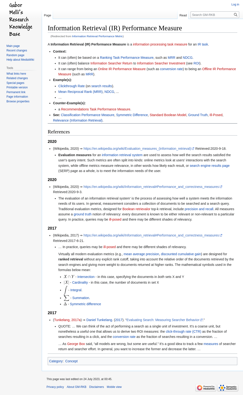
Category (56, 361)
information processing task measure (160, 44)
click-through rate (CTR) (183, 331)
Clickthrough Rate (71, 86)
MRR (171, 57)
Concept (71, 361)
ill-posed (115, 219)
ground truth (83, 214)
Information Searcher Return (111, 63)
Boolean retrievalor (136, 209)
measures (211, 344)
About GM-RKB (76, 387)
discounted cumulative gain (181, 254)
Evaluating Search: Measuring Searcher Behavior (162, 320)
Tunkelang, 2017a (67, 320)
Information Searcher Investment (161, 63)
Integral (75, 290)
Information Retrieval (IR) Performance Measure (88, 44)
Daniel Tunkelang (99, 320)
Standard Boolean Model (168, 115)
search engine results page (210, 166)
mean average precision (141, 254)
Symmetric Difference (132, 115)
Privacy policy (55, 387)
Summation (80, 298)
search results (101, 86)
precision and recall (199, 209)
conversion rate (171, 69)
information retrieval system (122, 155)
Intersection (85, 277)
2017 (118, 320)
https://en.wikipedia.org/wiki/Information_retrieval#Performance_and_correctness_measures (151, 187)
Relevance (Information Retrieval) (78, 120)
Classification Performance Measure (87, 115)
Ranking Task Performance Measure (127, 57)
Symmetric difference (85, 304)
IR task (203, 44)
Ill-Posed (216, 115)
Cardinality (80, 282)
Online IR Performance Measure (122, 69)
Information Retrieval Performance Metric (97, 36)
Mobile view (114, 387)
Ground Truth (198, 115)
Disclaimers (96, 387)
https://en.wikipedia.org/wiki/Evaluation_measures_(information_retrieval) (137, 148)
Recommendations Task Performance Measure (95, 109)
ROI (196, 63)
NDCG (187, 57)
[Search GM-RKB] (215, 14)
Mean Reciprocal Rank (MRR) (80, 92)
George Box (76, 344)
